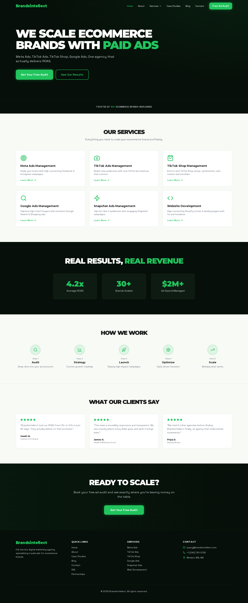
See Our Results (72, 74)
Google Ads (133, 560)
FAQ (73, 569)
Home (130, 6)
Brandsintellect (31, 6)
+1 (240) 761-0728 (194, 552)
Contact (199, 6)
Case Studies (173, 6)
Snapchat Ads (134, 565)
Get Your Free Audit (34, 74)
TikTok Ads (133, 551)
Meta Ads (132, 547)
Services (156, 6)
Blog (188, 6)
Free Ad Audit (220, 6)
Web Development (137, 569)
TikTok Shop (133, 556)
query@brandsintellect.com (200, 547)
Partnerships (78, 574)
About (141, 6)
